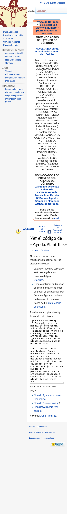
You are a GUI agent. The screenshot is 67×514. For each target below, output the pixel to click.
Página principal (10, 32)
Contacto (9, 63)
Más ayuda (10, 81)
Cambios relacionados (15, 92)
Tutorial (8, 71)
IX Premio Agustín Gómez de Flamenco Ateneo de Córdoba (47, 201)
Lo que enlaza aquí (14, 89)
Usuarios (38, 280)
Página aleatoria (10, 45)
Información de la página (13, 100)
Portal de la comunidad (13, 35)
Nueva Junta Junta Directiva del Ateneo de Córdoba (47, 51)
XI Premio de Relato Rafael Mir (47, 188)
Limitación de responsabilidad (41, 451)
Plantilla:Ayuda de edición (47, 407)
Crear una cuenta (48, 3)
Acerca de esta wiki (14, 53)
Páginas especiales (14, 96)
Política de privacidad (38, 439)
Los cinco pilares (12, 56)
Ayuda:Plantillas (41, 250)
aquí (56, 218)
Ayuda (31, 11)
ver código (40, 411)
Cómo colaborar (12, 74)
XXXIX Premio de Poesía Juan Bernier (47, 194)
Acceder (61, 3)
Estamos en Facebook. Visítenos (58, 229)
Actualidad (8, 38)
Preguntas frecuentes (15, 78)
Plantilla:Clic (40, 415)
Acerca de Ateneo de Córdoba (42, 445)
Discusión (41, 11)
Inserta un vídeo (42, 228)
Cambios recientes (11, 42)
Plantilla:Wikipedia (43, 419)
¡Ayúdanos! (28, 229)
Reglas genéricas (13, 60)
